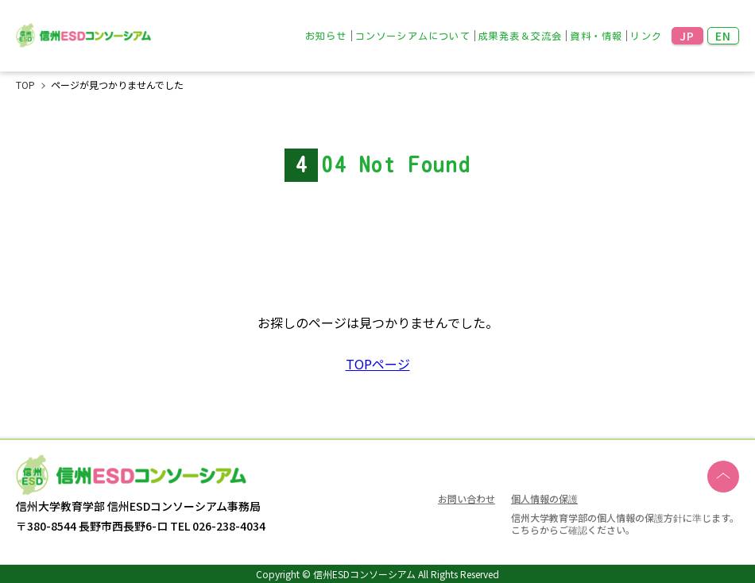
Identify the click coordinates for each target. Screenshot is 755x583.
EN (723, 36)
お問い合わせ (466, 498)
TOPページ (378, 363)
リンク (646, 36)
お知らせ (326, 36)
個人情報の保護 (544, 497)
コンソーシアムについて (412, 36)
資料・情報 (596, 36)
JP (687, 36)
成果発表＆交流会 (520, 36)
